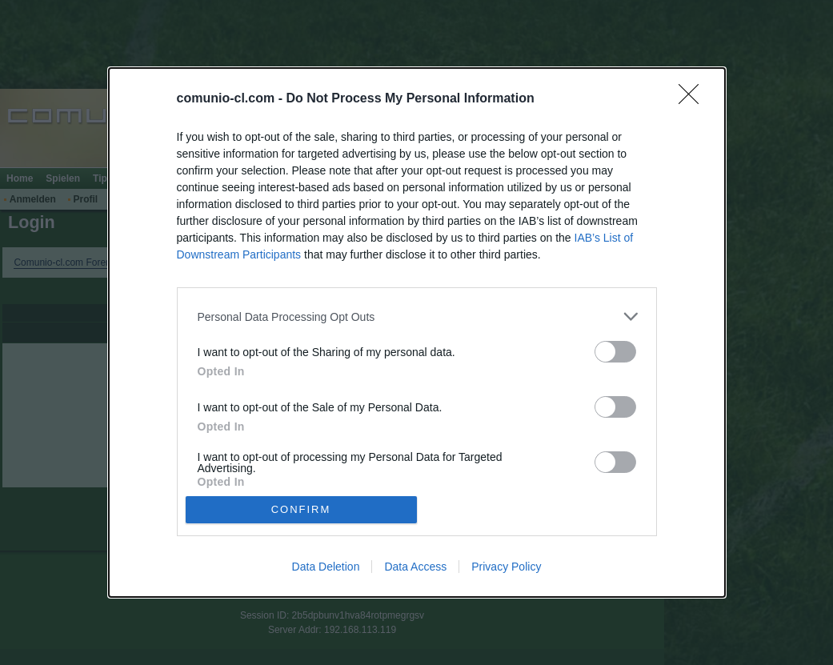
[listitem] (417, 316)
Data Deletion (326, 566)
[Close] (694, 99)
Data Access (415, 566)
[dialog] (417, 332)
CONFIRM (301, 509)
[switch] (615, 352)
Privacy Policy (506, 566)
